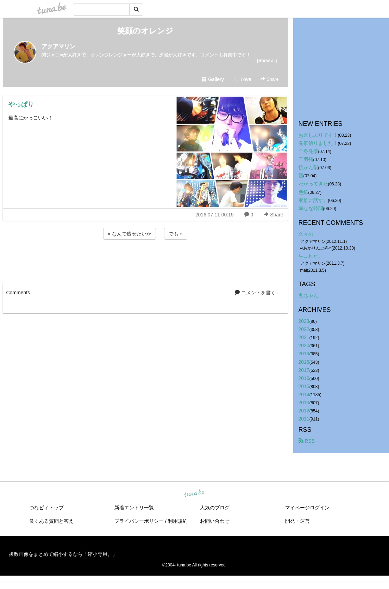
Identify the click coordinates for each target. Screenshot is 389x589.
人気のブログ (215, 507)
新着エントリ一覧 (134, 507)
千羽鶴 (306, 159)
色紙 (303, 192)
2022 (304, 329)
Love (242, 79)
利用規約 (178, 521)
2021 (304, 337)
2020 (304, 345)
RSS (307, 441)
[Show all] (267, 60)
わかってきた (313, 183)
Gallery (213, 79)
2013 (304, 402)
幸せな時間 (311, 208)
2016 (304, 378)
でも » (176, 234)
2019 (304, 353)
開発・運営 (297, 521)
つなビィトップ (46, 507)
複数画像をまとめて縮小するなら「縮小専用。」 (63, 554)
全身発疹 (308, 151)
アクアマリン (58, 46)
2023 (304, 321)
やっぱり (21, 104)
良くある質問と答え (51, 521)
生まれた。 (311, 256)
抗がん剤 (308, 167)
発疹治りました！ (318, 143)
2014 (304, 394)
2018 (304, 362)
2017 (304, 370)
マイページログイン (307, 507)
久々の (306, 234)
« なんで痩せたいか (129, 234)
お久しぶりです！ (318, 135)
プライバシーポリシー (139, 521)
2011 (304, 419)
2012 (304, 410)
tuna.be (194, 493)
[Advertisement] (145, 260)
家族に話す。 (313, 200)
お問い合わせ (215, 521)
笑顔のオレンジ (145, 30)
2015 (304, 386)
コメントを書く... (257, 292)
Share (269, 79)
